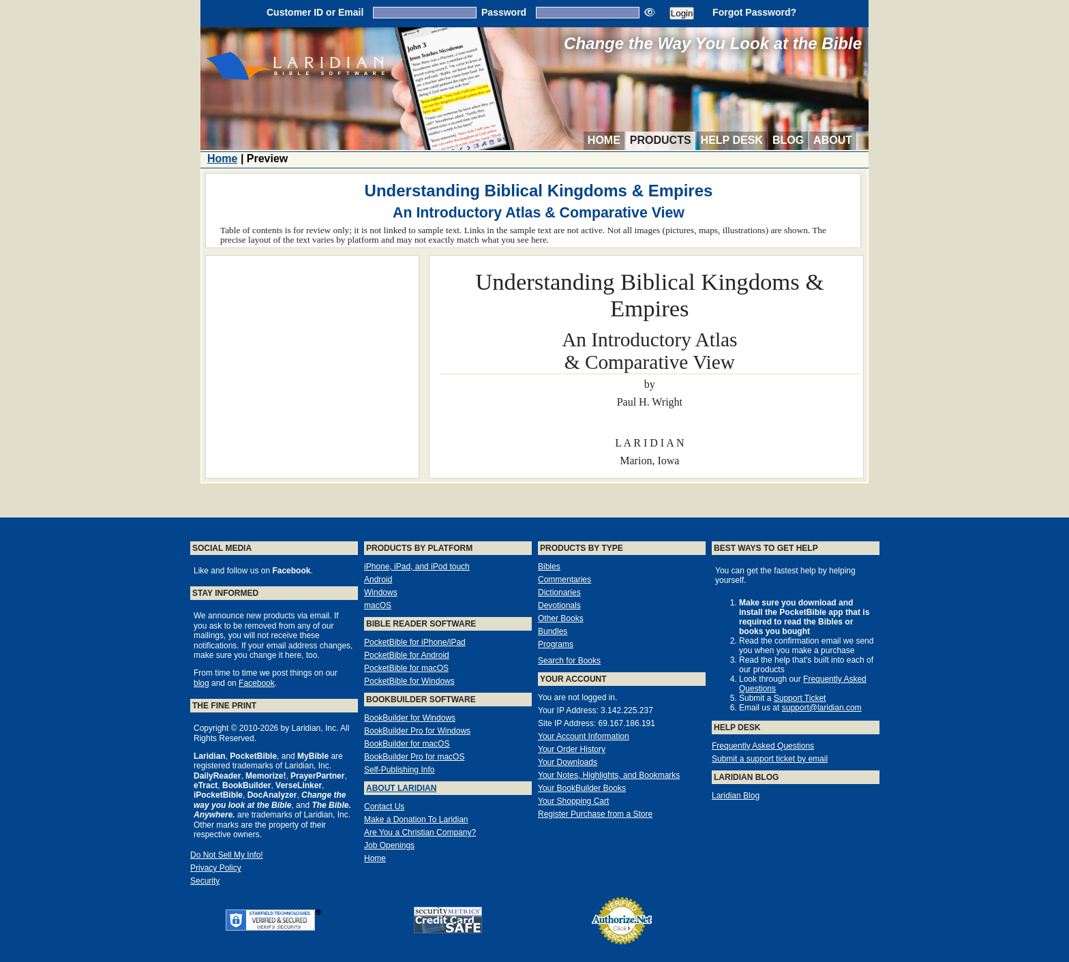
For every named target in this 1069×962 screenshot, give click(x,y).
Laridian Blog (735, 795)
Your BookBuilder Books (582, 788)
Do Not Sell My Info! (226, 855)
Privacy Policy (215, 868)
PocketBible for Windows (409, 681)
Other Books (561, 618)
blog (201, 683)
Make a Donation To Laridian (416, 819)
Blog (788, 140)
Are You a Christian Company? (420, 832)
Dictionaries (559, 592)
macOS (377, 605)
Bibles (549, 566)
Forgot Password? (754, 12)
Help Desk (732, 140)
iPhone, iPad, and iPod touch (417, 566)
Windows (380, 592)
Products (660, 140)
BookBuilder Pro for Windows (417, 731)
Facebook (257, 683)
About (832, 140)
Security (205, 881)
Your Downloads (567, 762)
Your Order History (571, 749)
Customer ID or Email (315, 12)
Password (503, 12)
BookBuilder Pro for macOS (414, 757)
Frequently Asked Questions (763, 746)
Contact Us (384, 806)
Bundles (552, 631)
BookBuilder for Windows (409, 718)
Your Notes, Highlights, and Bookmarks (609, 775)
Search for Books (569, 660)
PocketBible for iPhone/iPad (415, 642)
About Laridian (401, 788)
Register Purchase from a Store (595, 814)
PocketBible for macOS (406, 668)
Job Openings (389, 845)
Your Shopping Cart (573, 801)
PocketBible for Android (406, 655)
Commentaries (564, 579)
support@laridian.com (822, 707)
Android (378, 579)
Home (604, 140)
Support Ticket (800, 698)
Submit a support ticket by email (770, 759)
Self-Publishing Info (399, 770)
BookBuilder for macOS (406, 744)
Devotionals (559, 605)
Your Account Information (583, 736)
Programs (555, 644)
